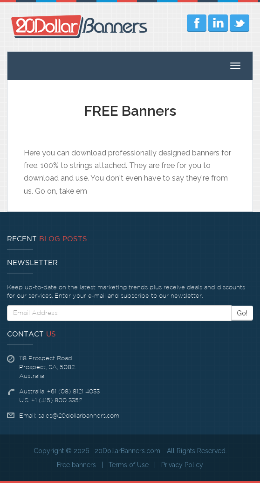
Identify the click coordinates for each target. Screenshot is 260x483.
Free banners (76, 465)
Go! (242, 313)
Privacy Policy (182, 465)
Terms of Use (129, 465)
